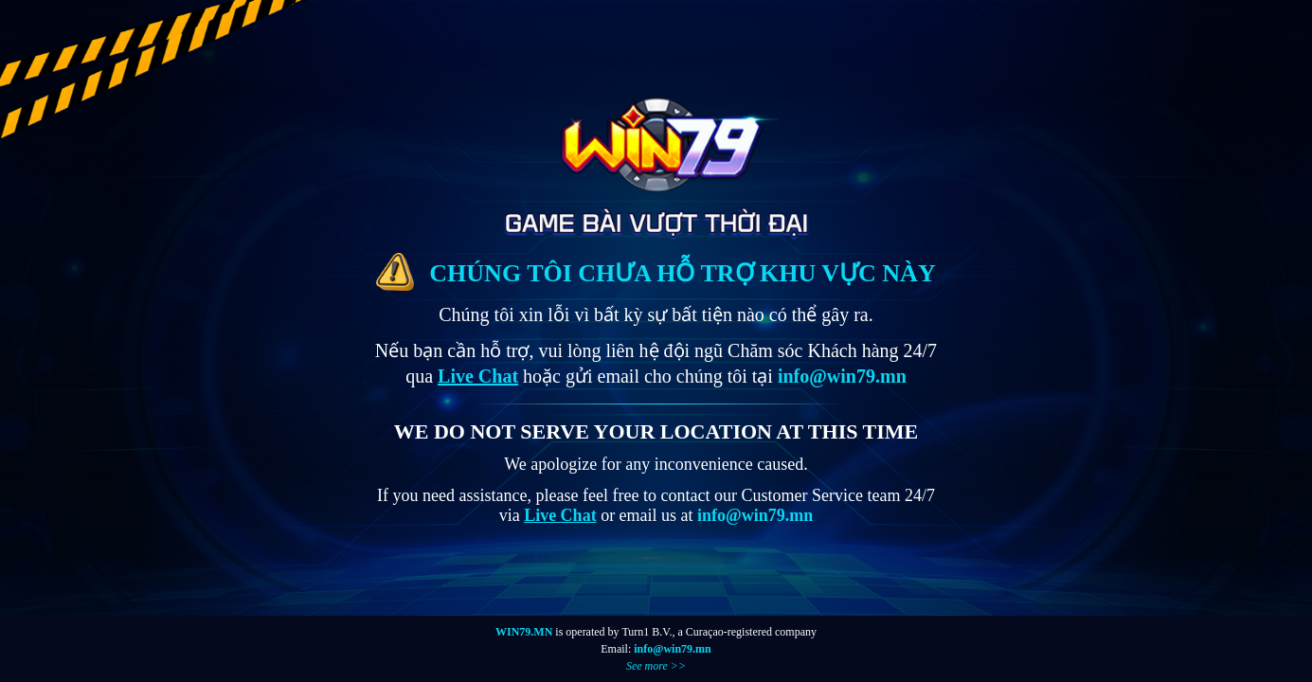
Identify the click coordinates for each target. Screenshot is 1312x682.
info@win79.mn (672, 648)
